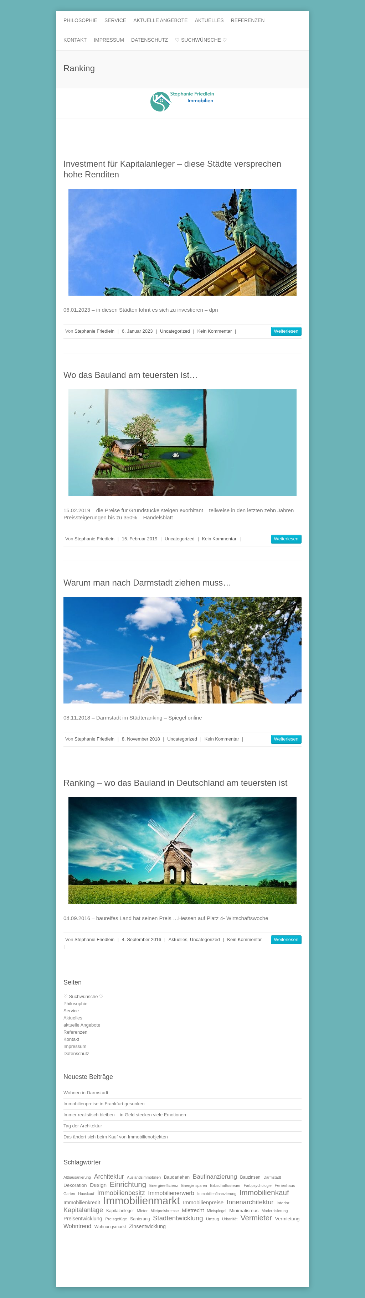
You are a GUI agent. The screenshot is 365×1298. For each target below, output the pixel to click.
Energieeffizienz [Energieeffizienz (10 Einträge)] (163, 1185)
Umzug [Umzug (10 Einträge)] (212, 1219)
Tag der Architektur (82, 1125)
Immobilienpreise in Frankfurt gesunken (104, 1103)
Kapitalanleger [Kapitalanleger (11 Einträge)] (120, 1210)
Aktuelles (209, 20)
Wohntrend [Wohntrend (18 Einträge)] (77, 1226)
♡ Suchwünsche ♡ (201, 40)
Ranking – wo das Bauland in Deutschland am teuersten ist (175, 783)
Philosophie (80, 20)
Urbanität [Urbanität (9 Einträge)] (229, 1219)
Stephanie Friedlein (94, 331)
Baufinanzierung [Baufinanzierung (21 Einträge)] (215, 1176)
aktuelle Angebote (160, 20)
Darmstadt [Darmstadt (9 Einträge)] (272, 1177)
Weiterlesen (286, 331)
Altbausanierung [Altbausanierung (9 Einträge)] (77, 1177)
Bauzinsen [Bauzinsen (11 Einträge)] (250, 1177)
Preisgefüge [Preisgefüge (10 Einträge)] (116, 1219)
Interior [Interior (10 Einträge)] (283, 1203)
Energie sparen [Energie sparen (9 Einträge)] (194, 1185)
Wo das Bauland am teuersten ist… (130, 375)
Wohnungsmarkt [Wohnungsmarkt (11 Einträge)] (110, 1226)
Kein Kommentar (214, 331)
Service (115, 20)
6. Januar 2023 (137, 331)
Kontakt (75, 40)
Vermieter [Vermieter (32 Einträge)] (256, 1218)
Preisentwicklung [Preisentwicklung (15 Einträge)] (82, 1218)
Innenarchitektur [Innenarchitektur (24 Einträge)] (250, 1202)
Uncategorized (175, 331)
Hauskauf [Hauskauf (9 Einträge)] (86, 1193)
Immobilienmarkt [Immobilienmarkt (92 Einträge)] (141, 1200)
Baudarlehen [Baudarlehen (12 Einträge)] (177, 1177)
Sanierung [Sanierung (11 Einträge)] (140, 1218)
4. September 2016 (141, 939)
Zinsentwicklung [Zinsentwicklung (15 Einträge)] (147, 1226)
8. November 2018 (141, 739)
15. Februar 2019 (140, 538)
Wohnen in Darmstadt (85, 1092)
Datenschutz (149, 40)
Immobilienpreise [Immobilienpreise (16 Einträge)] (203, 1202)
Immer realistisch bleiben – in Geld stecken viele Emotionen (124, 1114)
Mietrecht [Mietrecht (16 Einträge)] (193, 1210)
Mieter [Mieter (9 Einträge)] (142, 1211)
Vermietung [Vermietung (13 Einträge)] (287, 1218)
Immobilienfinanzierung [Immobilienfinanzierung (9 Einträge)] (217, 1193)
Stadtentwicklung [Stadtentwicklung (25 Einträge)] (178, 1218)
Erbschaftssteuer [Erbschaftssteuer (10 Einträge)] (225, 1185)
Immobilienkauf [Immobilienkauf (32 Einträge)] (264, 1192)
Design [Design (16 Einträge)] (98, 1185)
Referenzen (248, 20)
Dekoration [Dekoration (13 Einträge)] (75, 1185)
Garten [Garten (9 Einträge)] (69, 1193)
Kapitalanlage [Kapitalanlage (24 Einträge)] (83, 1210)
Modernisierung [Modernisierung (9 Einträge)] (275, 1211)
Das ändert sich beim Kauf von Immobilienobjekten (115, 1136)
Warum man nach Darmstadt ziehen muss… (147, 582)
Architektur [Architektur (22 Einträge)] (109, 1176)
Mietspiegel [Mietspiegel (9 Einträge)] (216, 1211)
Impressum (109, 40)
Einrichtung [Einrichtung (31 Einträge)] (128, 1184)
